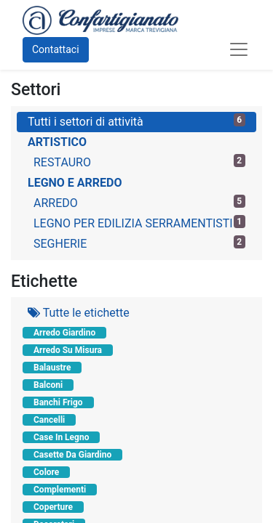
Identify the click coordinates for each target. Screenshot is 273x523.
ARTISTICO (57, 142)
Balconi (48, 385)
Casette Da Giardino (72, 455)
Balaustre (52, 367)
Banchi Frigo (58, 402)
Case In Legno (61, 437)
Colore (46, 472)
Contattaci (55, 49)
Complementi (59, 490)
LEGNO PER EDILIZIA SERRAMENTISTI (139, 222)
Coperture (53, 507)
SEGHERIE (139, 243)
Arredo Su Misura (67, 350)
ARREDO (139, 202)
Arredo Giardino (64, 333)
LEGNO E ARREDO (75, 183)
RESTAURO (139, 161)
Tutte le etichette (79, 313)
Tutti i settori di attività (136, 121)
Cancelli (49, 420)
